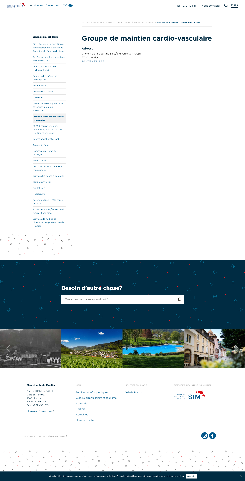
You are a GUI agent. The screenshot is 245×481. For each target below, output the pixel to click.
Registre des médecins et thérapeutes (46, 78)
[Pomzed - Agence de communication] (63, 436)
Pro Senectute (40, 85)
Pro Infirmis (39, 188)
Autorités (81, 403)
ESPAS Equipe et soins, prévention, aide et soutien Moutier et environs (47, 129)
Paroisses (38, 97)
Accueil (86, 22)
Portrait (80, 408)
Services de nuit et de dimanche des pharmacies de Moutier (48, 222)
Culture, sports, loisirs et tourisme (96, 397)
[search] (226, 5)
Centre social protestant (46, 139)
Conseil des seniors (43, 91)
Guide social (39, 160)
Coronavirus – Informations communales (47, 168)
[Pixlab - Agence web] (54, 436)
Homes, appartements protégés (44, 153)
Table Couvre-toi (42, 182)
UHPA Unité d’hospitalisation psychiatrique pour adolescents (48, 107)
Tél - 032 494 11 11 (187, 5)
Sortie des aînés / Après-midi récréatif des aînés (48, 211)
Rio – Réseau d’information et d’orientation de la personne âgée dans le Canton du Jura (49, 47)
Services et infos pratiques (108, 22)
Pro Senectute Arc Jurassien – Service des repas (49, 59)
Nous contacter (211, 5)
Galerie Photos (134, 392)
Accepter (191, 476)
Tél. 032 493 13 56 (93, 61)
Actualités (82, 414)
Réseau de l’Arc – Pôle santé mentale (48, 202)
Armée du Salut (41, 145)
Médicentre (39, 194)
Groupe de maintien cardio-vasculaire (49, 118)
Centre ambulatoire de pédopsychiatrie (45, 68)
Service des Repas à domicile (48, 176)
